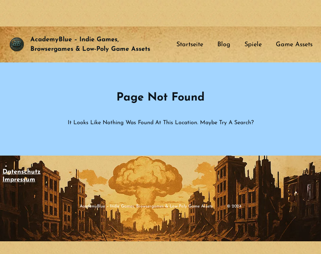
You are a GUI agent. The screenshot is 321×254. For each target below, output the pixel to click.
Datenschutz (21, 172)
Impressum (18, 179)
